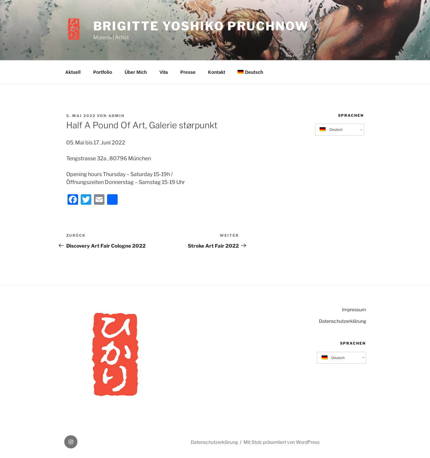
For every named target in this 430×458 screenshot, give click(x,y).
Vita (163, 72)
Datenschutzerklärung (342, 321)
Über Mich (136, 72)
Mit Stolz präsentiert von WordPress (282, 442)
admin (116, 115)
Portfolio (102, 72)
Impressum (354, 309)
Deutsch (250, 72)
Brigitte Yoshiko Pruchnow (201, 26)
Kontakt (216, 72)
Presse (187, 72)
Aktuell (73, 72)
